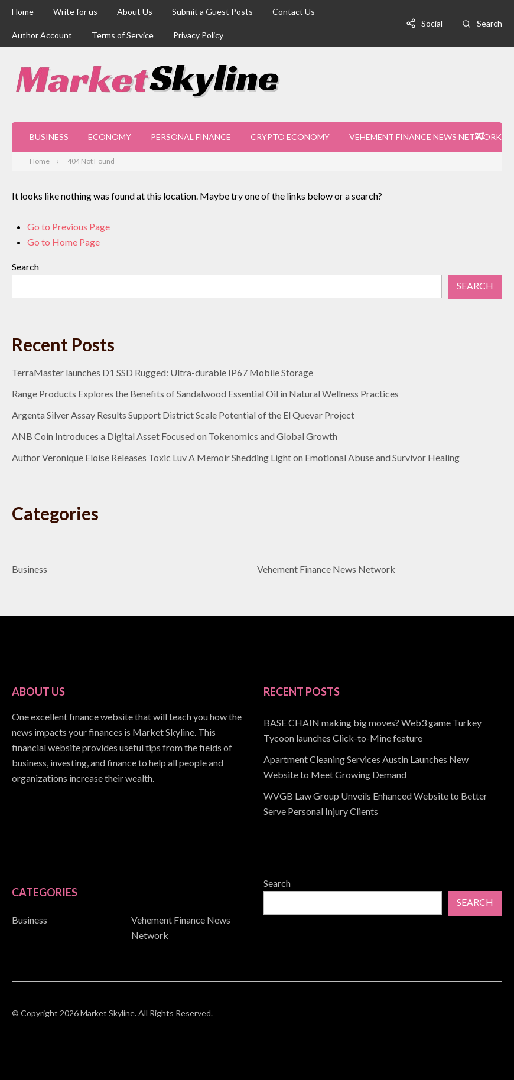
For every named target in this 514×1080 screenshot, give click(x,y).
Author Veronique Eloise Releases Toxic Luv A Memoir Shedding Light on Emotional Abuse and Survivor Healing (236, 457)
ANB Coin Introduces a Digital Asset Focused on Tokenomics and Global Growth (174, 436)
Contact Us (293, 11)
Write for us (75, 11)
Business (49, 137)
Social (432, 23)
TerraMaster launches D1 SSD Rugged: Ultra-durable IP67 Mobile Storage (162, 372)
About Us (134, 11)
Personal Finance (191, 137)
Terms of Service (123, 35)
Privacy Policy (198, 35)
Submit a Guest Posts (212, 11)
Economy (109, 137)
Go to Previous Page (68, 226)
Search (489, 23)
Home (23, 11)
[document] (382, 767)
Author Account (42, 35)
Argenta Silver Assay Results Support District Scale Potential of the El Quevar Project (183, 414)
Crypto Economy (290, 137)
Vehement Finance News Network (425, 137)
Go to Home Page (63, 241)
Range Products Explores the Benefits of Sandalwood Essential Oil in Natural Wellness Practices (205, 393)
